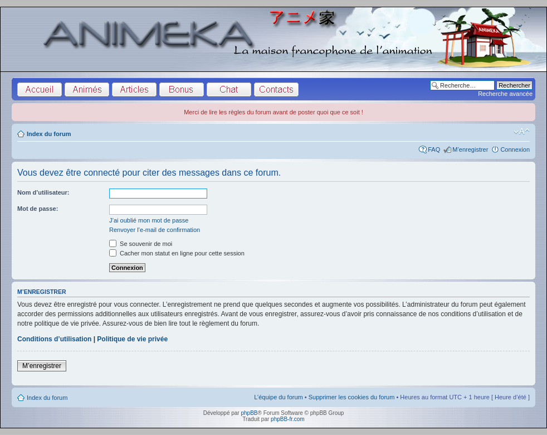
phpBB (249, 413)
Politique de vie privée (132, 339)
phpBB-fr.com (288, 419)
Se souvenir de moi (140, 243)
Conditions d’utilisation (54, 339)
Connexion (515, 149)
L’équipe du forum (278, 397)
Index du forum (49, 133)
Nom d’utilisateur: (43, 192)
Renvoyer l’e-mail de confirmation (154, 229)
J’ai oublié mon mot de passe (148, 220)
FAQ (434, 149)
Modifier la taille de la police (522, 132)
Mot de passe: (37, 208)
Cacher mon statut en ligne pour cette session (177, 253)
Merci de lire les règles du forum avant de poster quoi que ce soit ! (273, 112)
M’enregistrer (470, 149)
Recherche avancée (505, 93)
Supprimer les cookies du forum (352, 397)
